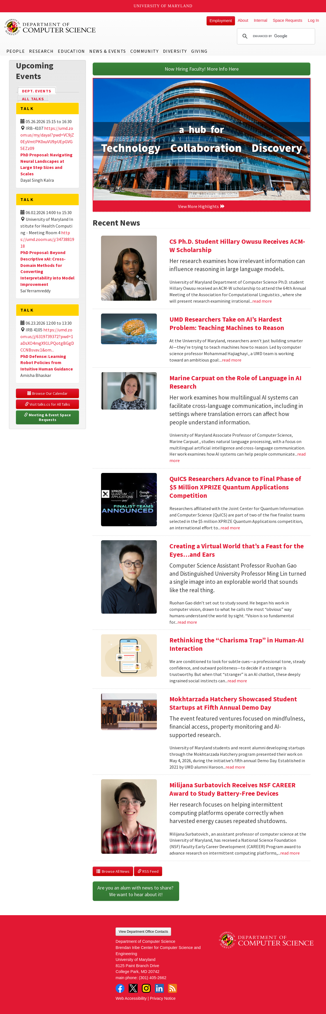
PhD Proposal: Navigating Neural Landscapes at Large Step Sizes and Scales (46, 164)
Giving (199, 51)
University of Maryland (163, 6)
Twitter (133, 988)
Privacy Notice (163, 998)
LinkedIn (159, 988)
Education (71, 51)
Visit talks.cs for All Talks (47, 404)
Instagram (146, 988)
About (243, 20)
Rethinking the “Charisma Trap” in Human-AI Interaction (236, 644)
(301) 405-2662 (152, 977)
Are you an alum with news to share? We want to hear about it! (135, 891)
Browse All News (113, 871)
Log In (313, 20)
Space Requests (287, 20)
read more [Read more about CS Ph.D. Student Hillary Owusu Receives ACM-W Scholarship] (262, 301)
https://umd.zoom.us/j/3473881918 (47, 239)
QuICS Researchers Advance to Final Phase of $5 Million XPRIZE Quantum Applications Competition (235, 487)
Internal (260, 20)
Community (144, 51)
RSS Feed (148, 871)
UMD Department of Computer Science (50, 27)
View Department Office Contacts (143, 932)
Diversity (175, 51)
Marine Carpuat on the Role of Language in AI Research (235, 382)
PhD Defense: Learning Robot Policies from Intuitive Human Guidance (46, 362)
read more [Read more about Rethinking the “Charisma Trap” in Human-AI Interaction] (237, 680)
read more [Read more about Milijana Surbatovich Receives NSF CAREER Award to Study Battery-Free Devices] (290, 853)
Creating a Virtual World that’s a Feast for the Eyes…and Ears (236, 550)
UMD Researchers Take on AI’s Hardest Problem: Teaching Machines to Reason (226, 323)
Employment (221, 20)
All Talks (33, 98)
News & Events (107, 51)
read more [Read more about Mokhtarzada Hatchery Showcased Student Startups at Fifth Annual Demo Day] (235, 767)
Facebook (120, 988)
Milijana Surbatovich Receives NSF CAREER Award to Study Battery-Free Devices (232, 789)
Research (41, 51)
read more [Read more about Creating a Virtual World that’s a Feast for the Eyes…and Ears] (187, 622)
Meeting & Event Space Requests (48, 417)
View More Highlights (201, 206)
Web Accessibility (131, 998)
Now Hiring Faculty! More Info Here (202, 69)
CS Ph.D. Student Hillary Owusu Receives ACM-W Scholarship (237, 245)
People (15, 51)
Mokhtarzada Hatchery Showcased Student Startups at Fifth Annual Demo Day (233, 703)
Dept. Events (39, 91)
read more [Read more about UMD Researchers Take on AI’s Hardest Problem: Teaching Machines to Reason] (231, 360)
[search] (275, 36)
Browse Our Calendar (47, 393)
